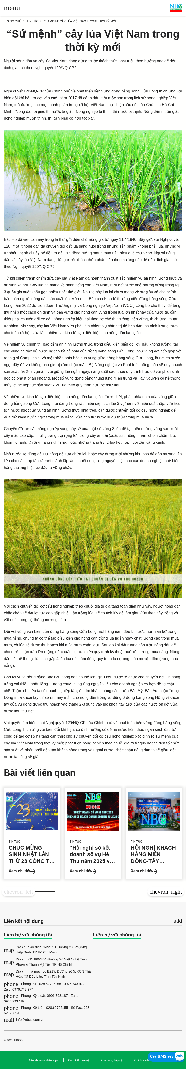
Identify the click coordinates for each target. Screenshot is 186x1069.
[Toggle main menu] (12, 7)
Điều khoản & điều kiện (43, 1060)
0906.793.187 (57, 996)
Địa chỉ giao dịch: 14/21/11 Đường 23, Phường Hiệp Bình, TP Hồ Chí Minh (45, 949)
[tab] (93, 921)
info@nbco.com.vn (24, 1020)
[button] (18, 892)
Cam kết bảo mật (79, 1060)
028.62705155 (57, 1008)
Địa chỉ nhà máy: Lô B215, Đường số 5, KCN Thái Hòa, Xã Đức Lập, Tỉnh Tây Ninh (48, 973)
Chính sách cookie (146, 1060)
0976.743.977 (74, 984)
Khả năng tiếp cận (112, 1060)
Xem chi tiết (22, 871)
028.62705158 (50, 984)
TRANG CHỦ (12, 21)
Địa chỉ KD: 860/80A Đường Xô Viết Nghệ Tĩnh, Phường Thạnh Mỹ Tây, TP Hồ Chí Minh (46, 961)
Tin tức (32, 21)
